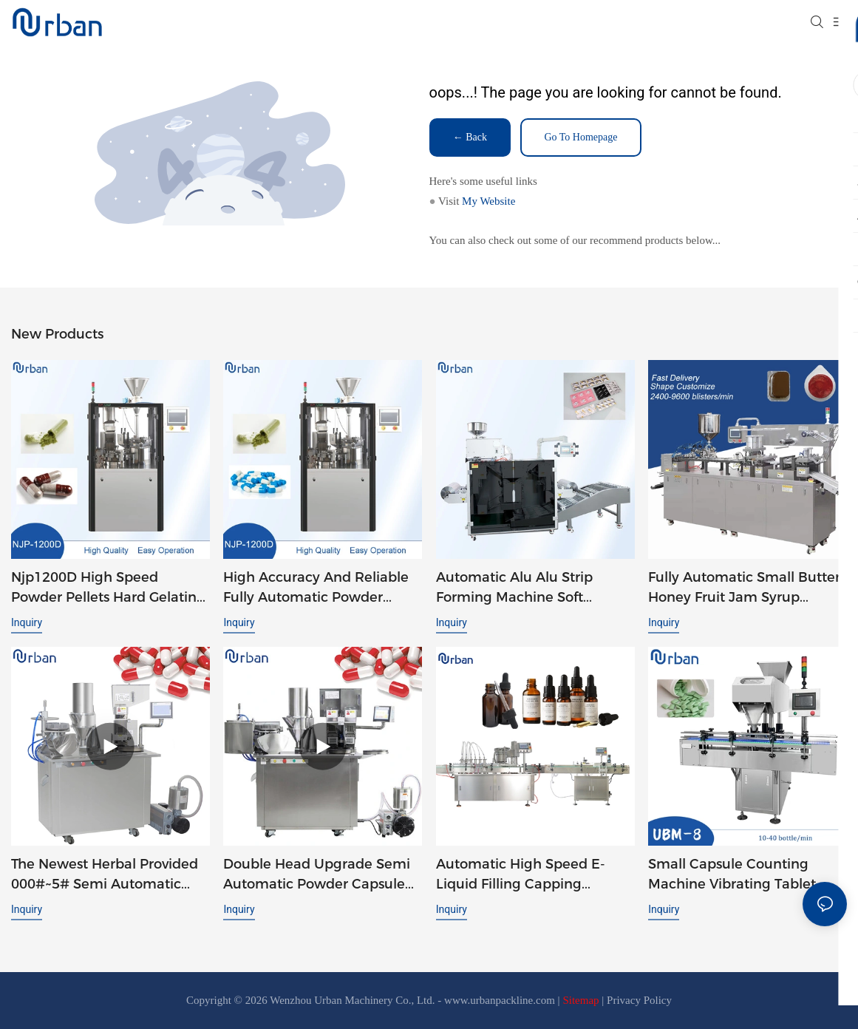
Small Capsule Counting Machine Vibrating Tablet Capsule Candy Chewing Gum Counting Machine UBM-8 (732, 875)
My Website (488, 201)
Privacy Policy (639, 1000)
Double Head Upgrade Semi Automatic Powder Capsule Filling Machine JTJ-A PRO (316, 875)
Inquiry (26, 622)
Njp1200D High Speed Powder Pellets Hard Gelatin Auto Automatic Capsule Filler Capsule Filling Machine (110, 588)
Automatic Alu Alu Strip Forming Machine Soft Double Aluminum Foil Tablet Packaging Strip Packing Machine (533, 588)
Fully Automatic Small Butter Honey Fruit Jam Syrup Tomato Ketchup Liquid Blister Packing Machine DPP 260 (744, 588)
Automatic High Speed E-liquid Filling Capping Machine (520, 875)
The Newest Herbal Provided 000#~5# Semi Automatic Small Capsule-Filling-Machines (104, 875)
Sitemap (580, 1000)
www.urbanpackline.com (499, 1000)
